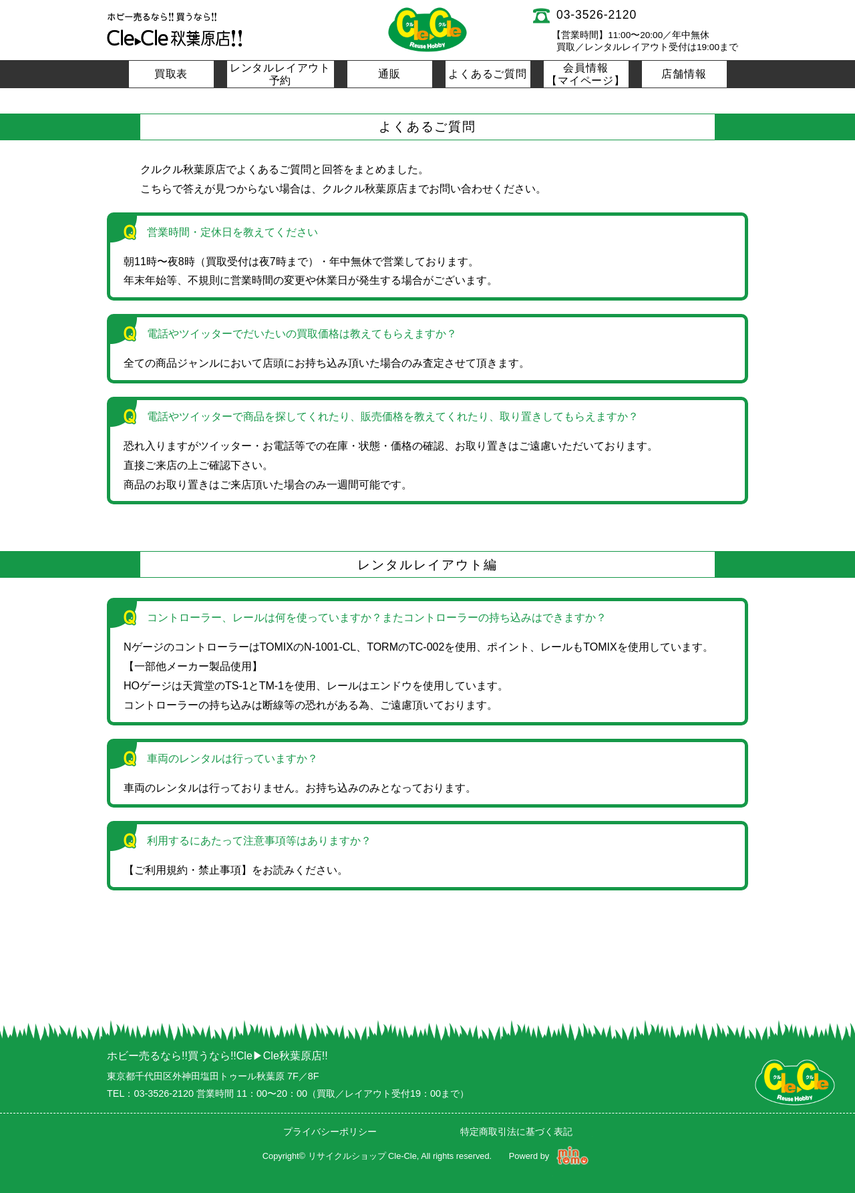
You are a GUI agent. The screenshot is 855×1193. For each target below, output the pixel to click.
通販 (389, 73)
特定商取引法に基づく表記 (516, 1131)
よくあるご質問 (487, 73)
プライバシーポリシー (330, 1131)
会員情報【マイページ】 (585, 74)
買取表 (171, 73)
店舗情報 (683, 73)
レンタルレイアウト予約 (280, 74)
